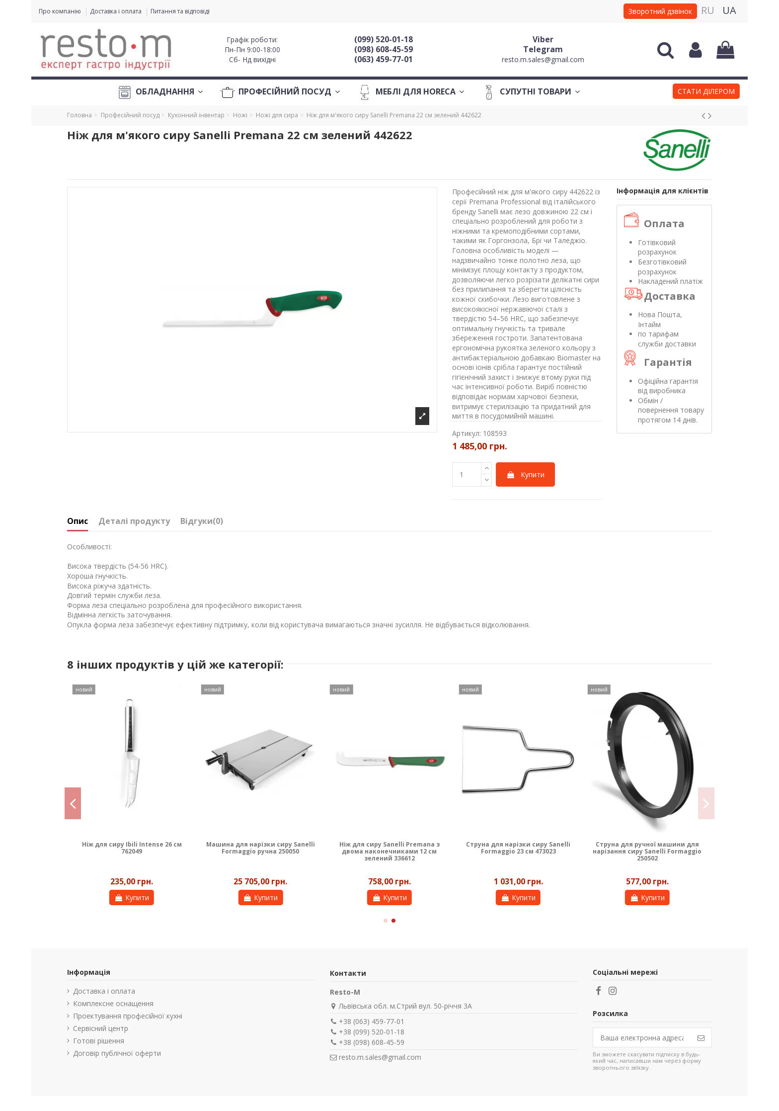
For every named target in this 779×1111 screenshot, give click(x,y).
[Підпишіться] (701, 1037)
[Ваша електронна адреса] (642, 1037)
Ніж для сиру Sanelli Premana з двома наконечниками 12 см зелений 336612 (389, 851)
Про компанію (60, 11)
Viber (543, 39)
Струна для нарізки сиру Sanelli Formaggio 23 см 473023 (518, 847)
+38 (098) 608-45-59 (371, 1042)
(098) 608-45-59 (383, 49)
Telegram (543, 49)
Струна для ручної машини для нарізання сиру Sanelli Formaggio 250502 (647, 851)
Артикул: (466, 433)
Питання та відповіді (180, 11)
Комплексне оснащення (113, 1003)
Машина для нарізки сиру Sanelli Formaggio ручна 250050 (260, 847)
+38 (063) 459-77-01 (371, 1021)
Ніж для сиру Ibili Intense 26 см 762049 (132, 847)
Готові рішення (98, 1040)
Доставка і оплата (116, 11)
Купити (525, 474)
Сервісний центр (100, 1028)
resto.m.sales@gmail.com (543, 59)
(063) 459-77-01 (383, 59)
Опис (77, 521)
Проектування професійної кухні (127, 1016)
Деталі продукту (134, 521)
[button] (706, 92)
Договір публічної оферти (117, 1053)
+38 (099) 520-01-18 (371, 1031)
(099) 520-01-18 (383, 39)
